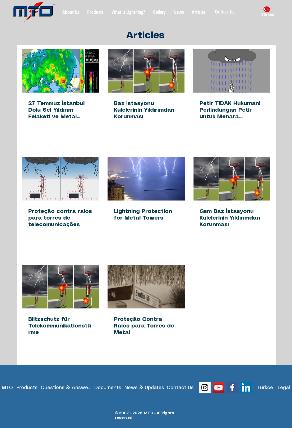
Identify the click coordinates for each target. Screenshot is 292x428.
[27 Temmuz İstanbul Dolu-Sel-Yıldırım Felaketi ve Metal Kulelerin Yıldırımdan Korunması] (60, 71)
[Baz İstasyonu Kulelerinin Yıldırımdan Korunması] (146, 71)
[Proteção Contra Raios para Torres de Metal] (146, 286)
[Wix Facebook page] (232, 387)
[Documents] (108, 387)
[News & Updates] (144, 387)
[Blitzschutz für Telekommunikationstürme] (60, 286)
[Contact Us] (224, 12)
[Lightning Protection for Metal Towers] (146, 179)
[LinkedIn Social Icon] (246, 387)
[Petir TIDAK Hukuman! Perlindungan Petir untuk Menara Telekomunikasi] (231, 71)
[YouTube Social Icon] (218, 387)
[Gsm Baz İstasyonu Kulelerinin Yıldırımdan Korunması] (231, 179)
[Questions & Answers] (66, 387)
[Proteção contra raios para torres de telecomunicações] (60, 179)
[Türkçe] (267, 15)
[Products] (27, 387)
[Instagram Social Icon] (205, 387)
